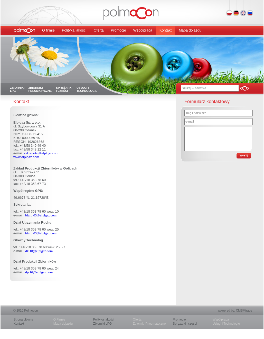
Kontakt (165, 30)
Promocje (118, 30)
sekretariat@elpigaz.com (40, 153)
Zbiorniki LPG (17, 89)
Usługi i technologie (87, 89)
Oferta (99, 30)
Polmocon (31, 310)
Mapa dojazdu (190, 30)
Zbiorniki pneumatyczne (40, 89)
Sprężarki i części (64, 89)
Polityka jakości (74, 30)
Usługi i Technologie (226, 323)
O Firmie (59, 319)
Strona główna (23, 319)
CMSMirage (244, 310)
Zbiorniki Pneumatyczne (149, 323)
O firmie (48, 30)
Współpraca (142, 30)
